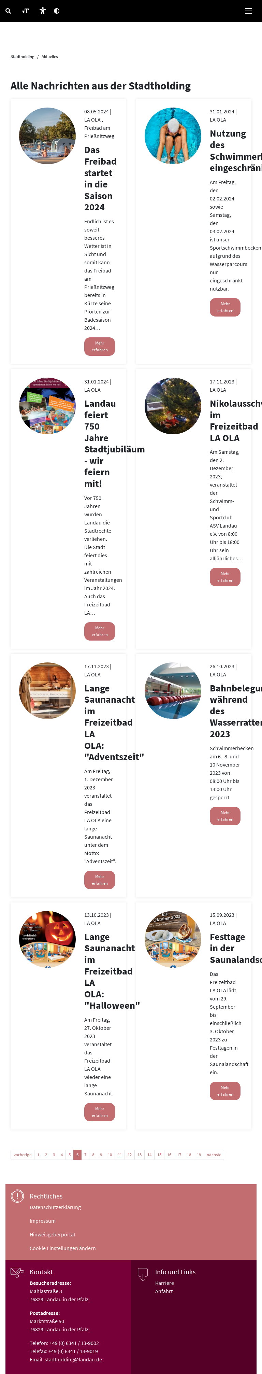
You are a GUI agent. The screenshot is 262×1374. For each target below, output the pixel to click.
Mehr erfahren (100, 346)
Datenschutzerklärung (55, 1207)
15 (159, 1155)
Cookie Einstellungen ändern (63, 1248)
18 (189, 1155)
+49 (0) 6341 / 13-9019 (73, 1351)
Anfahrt (164, 1291)
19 (199, 1155)
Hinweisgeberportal (52, 1234)
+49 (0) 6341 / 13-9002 (74, 1343)
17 (179, 1155)
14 (149, 1155)
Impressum (43, 1220)
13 (139, 1155)
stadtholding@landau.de (73, 1359)
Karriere (164, 1282)
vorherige (22, 1155)
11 (120, 1155)
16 (169, 1155)
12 (130, 1155)
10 (110, 1155)
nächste (214, 1155)
